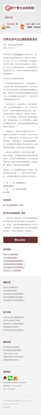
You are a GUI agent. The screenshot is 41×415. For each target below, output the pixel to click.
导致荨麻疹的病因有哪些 (12, 350)
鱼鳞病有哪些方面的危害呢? (13, 357)
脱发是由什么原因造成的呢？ (14, 324)
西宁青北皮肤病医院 (10, 205)
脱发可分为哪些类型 (10, 254)
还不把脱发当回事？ (10, 258)
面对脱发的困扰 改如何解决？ (14, 264)
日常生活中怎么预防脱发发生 (14, 317)
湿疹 (38, 24)
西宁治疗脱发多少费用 (11, 320)
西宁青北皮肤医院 (22, 8)
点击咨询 (20, 239)
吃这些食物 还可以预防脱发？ (14, 267)
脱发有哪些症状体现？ (11, 327)
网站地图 (6, 407)
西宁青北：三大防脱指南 (12, 270)
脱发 (8, 24)
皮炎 (33, 24)
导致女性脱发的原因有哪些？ (14, 261)
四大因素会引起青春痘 (11, 347)
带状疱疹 (37, 27)
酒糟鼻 (29, 27)
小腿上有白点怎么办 (10, 353)
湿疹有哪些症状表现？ (11, 360)
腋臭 (12, 24)
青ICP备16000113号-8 (10, 404)
